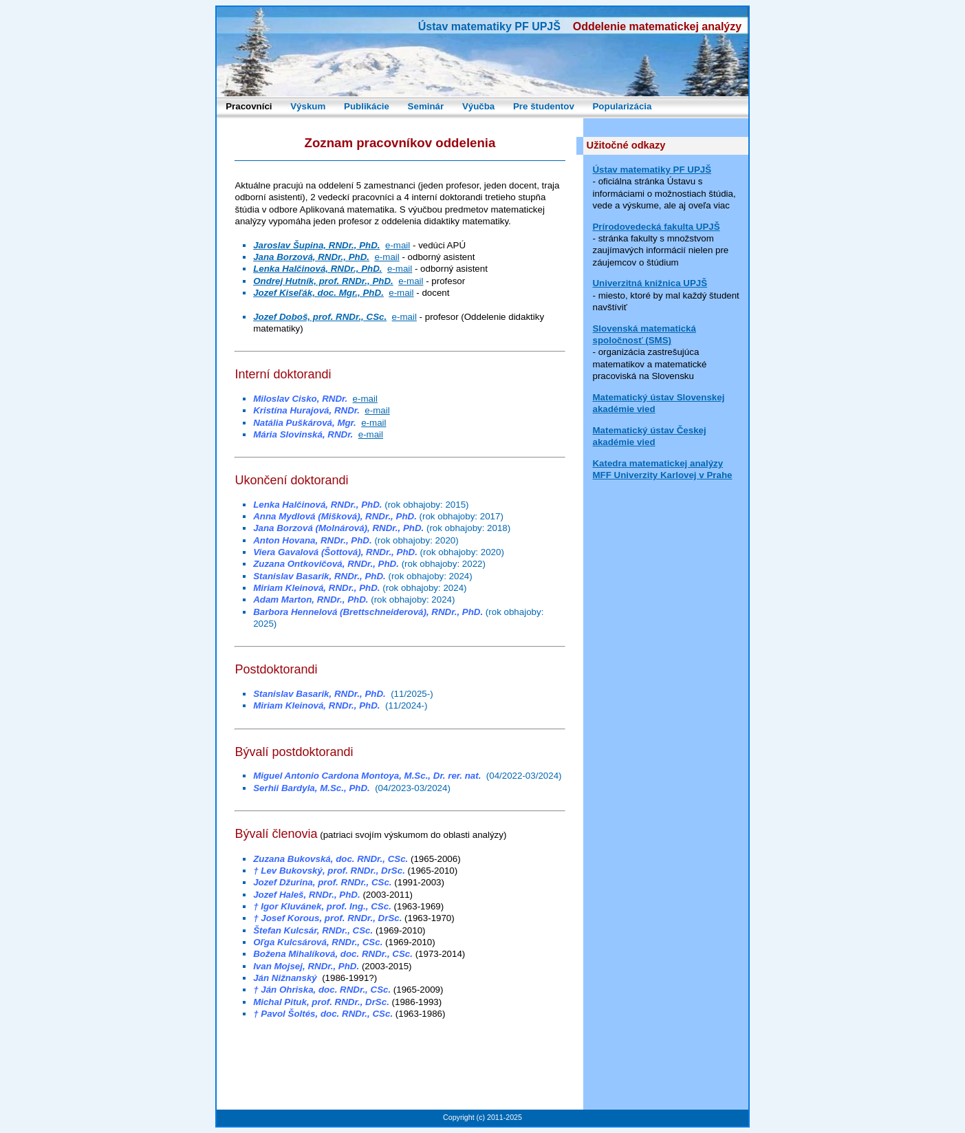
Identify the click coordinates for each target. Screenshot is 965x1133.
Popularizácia (621, 106)
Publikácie (366, 106)
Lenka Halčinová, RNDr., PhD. (317, 268)
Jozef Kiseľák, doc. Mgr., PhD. (318, 293)
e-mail (397, 245)
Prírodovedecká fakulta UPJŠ (655, 227)
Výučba (478, 106)
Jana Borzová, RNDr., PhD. (311, 257)
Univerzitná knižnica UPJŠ (649, 283)
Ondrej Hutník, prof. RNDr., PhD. (323, 281)
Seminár (426, 106)
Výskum (307, 106)
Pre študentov (543, 106)
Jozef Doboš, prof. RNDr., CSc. (320, 317)
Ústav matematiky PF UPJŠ (651, 169)
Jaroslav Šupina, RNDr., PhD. (316, 245)
